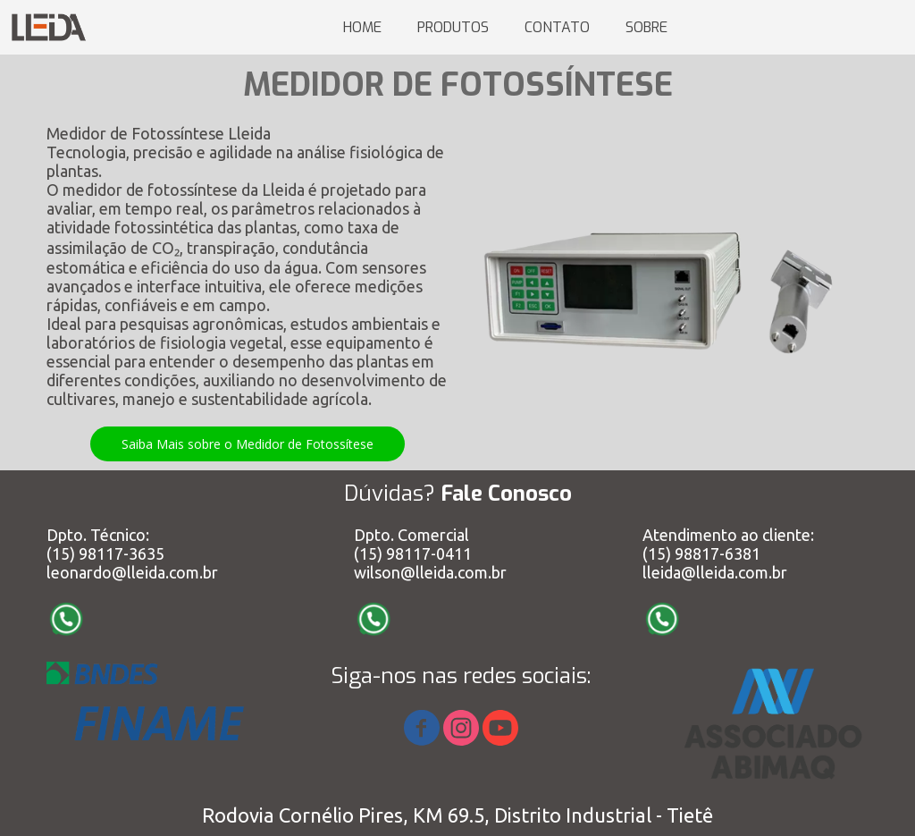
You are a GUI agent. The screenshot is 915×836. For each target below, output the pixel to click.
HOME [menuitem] (362, 27)
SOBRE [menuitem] (646, 27)
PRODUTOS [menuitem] (453, 27)
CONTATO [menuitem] (557, 27)
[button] (247, 443)
